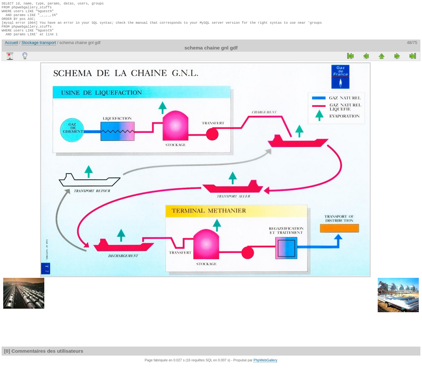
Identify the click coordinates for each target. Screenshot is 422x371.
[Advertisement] (21, 164)
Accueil (11, 48)
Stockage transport (39, 48)
